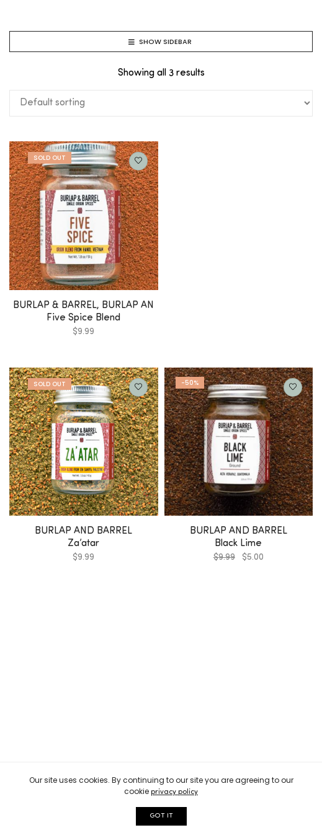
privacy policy (174, 792)
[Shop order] (161, 103)
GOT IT (161, 816)
